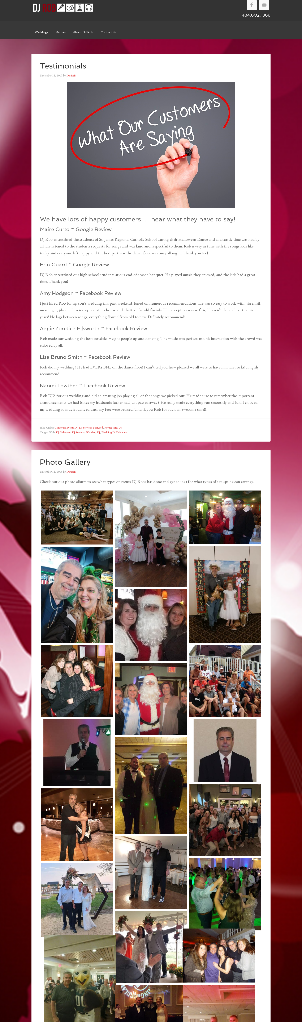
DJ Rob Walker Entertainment (62, 8)
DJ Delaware (63, 432)
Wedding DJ (93, 432)
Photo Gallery (65, 462)
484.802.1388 (256, 15)
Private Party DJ (113, 427)
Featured (98, 427)
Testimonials (63, 65)
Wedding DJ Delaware (114, 432)
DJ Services (85, 427)
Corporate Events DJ (66, 427)
